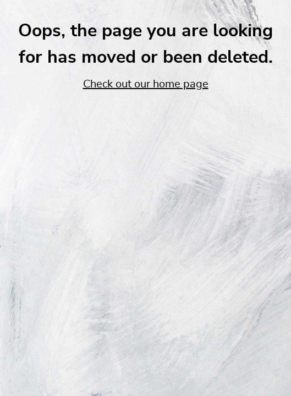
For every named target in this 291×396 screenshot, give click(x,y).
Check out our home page (145, 84)
